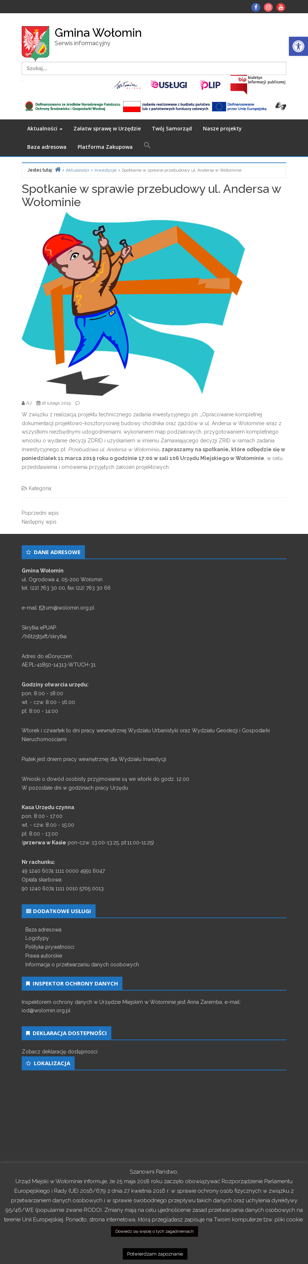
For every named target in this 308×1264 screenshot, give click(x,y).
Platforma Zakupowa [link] (105, 146)
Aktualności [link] (44, 128)
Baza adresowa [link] (47, 146)
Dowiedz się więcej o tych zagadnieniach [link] (154, 1231)
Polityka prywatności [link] (49, 947)
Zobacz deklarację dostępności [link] (59, 1052)
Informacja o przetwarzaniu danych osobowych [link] (82, 964)
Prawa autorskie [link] (43, 956)
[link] (298, 46)
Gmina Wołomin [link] (98, 32)
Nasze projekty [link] (222, 128)
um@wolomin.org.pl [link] (70, 608)
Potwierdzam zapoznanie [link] (155, 1254)
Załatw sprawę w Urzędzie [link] (107, 128)
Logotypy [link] (37, 938)
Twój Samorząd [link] (172, 128)
